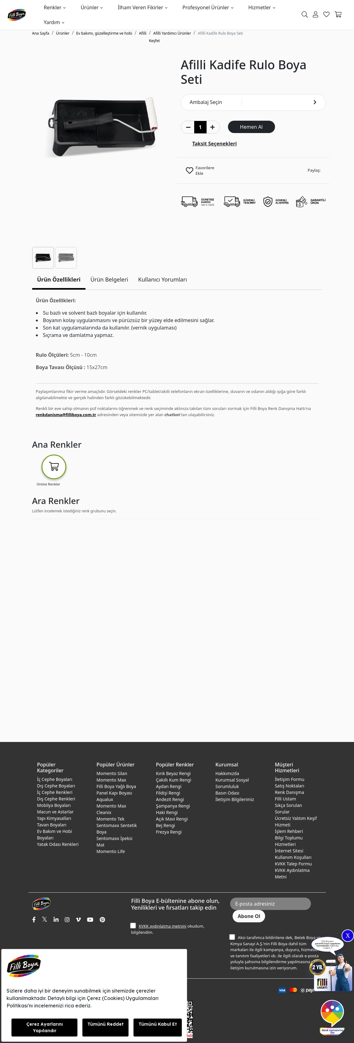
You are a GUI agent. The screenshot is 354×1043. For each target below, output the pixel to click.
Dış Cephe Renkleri (56, 799)
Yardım (52, 22)
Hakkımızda (227, 773)
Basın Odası (227, 793)
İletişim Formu (289, 779)
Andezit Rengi (170, 799)
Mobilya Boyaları (54, 805)
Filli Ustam (285, 799)
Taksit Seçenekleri (214, 143)
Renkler (52, 7)
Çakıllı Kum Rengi (173, 780)
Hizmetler (259, 7)
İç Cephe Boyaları (54, 779)
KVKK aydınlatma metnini (162, 926)
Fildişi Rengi (168, 793)
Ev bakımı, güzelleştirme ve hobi (104, 33)
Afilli (142, 33)
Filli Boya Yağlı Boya (116, 786)
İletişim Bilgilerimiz (234, 799)
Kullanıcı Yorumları (162, 279)
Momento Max (111, 780)
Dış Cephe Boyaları (56, 786)
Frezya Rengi (168, 832)
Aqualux (104, 799)
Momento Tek (110, 819)
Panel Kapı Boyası (114, 793)
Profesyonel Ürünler (205, 7)
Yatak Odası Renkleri (58, 844)
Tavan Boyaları (52, 825)
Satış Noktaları (289, 786)
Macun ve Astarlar (55, 812)
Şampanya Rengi (173, 806)
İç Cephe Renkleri (54, 792)
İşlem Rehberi (289, 831)
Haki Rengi (166, 812)
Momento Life (110, 851)
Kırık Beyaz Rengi (173, 773)
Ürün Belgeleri (109, 279)
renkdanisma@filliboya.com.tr (66, 414)
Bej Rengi (165, 825)
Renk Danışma (289, 792)
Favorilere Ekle (205, 170)
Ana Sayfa (40, 33)
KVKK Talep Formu (293, 864)
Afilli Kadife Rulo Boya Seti (220, 33)
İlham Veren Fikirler (140, 7)
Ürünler (89, 7)
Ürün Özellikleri (59, 279)
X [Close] (348, 935)
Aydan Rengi (168, 786)
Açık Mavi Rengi (172, 819)
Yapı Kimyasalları (54, 818)
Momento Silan (111, 773)
